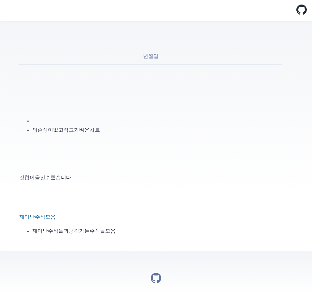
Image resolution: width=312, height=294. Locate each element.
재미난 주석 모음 (37, 217)
